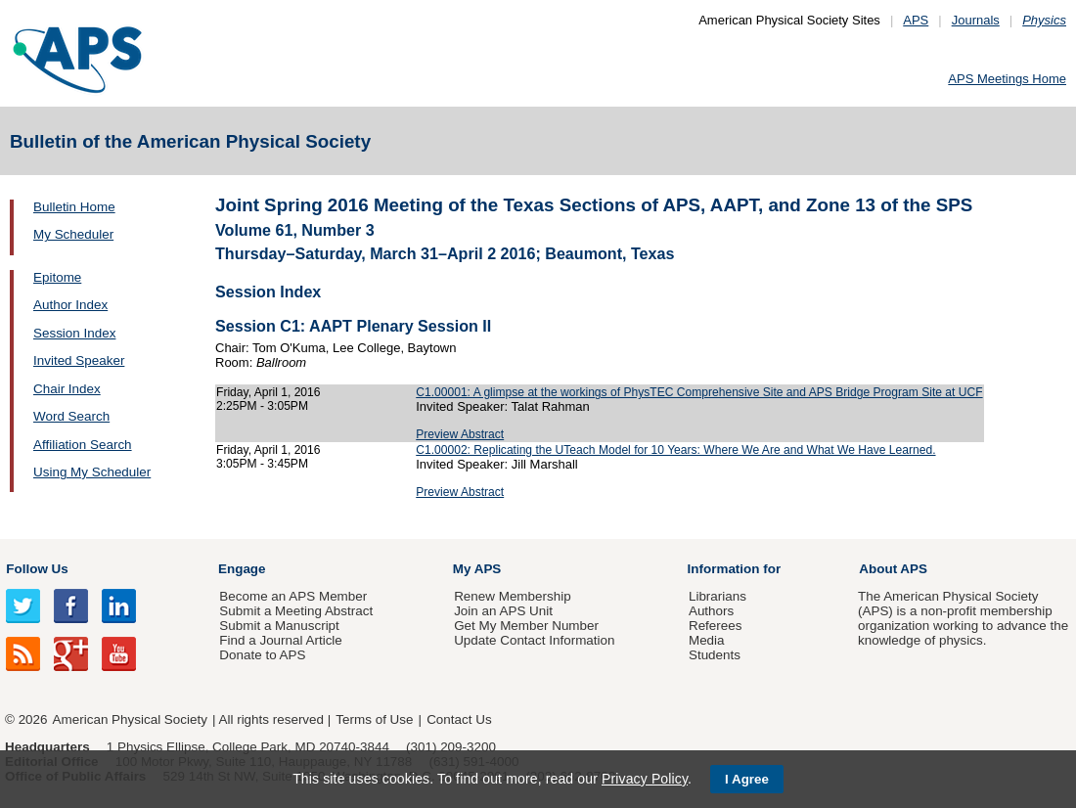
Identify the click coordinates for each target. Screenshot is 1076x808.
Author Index (70, 304)
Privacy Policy (645, 778)
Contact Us (458, 719)
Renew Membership (512, 596)
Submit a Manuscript (278, 625)
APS (915, 20)
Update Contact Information (534, 640)
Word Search (71, 416)
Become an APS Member (293, 596)
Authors (711, 611)
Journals (976, 20)
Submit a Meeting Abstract (296, 611)
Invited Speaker (78, 360)
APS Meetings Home (1007, 78)
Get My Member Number (526, 625)
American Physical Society (130, 719)
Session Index (74, 333)
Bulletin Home (74, 207)
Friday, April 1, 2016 (268, 392)
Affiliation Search (82, 444)
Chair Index (67, 389)
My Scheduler (73, 234)
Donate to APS (262, 655)
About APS (893, 568)
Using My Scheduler (92, 472)
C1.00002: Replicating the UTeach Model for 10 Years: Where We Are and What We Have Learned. (675, 450)
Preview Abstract (460, 434)
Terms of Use (374, 719)
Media (707, 640)
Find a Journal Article (280, 640)
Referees (715, 625)
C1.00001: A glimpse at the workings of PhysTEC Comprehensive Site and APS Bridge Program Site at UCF (699, 392)
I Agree (747, 779)
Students (714, 655)
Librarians (717, 596)
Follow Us (36, 568)
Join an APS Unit (503, 611)
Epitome (57, 277)
